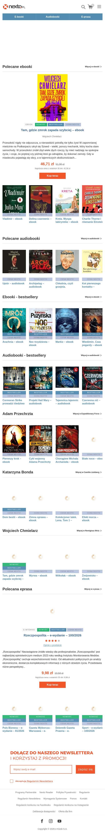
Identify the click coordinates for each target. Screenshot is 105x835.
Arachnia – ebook (12, 342)
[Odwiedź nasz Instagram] (50, 821)
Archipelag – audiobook (36, 285)
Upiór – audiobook (13, 283)
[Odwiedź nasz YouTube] (59, 821)
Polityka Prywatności (66, 792)
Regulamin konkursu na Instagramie (71, 805)
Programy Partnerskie (25, 792)
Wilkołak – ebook (66, 575)
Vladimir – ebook (12, 218)
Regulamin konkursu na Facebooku (33, 805)
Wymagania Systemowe (55, 798)
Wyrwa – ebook (38, 575)
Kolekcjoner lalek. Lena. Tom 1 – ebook (66, 519)
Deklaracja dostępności (44, 811)
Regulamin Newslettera (40, 781)
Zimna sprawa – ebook (38, 519)
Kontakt (83, 798)
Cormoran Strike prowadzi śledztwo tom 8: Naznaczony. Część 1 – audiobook (14, 402)
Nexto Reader (46, 792)
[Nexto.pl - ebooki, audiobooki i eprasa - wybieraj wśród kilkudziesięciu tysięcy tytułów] (14, 6)
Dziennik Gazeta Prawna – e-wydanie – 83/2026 (66, 729)
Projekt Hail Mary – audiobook (40, 402)
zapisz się (85, 769)
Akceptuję (34, 781)
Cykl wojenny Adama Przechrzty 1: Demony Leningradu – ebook (40, 460)
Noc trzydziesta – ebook (39, 343)
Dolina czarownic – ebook (40, 220)
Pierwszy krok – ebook (11, 460)
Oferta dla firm (65, 811)
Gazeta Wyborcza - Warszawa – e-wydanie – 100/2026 (40, 729)
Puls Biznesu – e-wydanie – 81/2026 (13, 729)
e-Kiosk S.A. (61, 829)
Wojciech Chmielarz (51, 136)
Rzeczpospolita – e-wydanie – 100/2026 (52, 635)
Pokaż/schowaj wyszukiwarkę (83, 7)
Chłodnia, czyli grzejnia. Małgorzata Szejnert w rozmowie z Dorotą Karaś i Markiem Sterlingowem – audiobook (67, 285)
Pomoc (73, 798)
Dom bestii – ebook (13, 517)
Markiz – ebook (64, 342)
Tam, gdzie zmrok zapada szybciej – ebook (52, 130)
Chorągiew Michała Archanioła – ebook (67, 460)
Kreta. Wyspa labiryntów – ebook (67, 220)
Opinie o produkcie (52, 645)
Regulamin (84, 792)
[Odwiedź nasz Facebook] (41, 821)
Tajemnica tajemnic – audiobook (67, 402)
